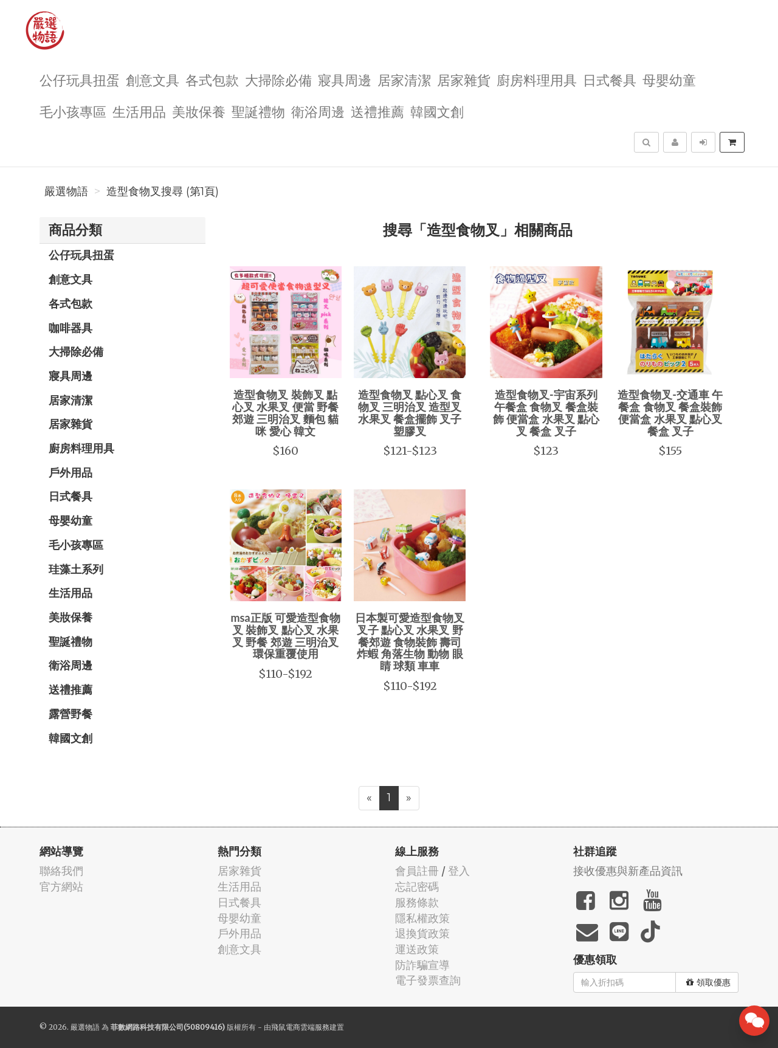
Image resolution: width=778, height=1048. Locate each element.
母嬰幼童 (669, 79)
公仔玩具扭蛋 (80, 79)
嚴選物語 (66, 191)
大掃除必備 (278, 79)
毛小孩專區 (73, 111)
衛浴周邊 (318, 111)
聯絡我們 (61, 871)
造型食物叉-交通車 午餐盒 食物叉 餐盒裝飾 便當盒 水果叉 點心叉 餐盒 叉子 (670, 412)
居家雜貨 (464, 79)
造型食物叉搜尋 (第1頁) (162, 191)
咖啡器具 (70, 327)
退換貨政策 (422, 933)
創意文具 (152, 79)
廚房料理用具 (537, 79)
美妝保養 (198, 111)
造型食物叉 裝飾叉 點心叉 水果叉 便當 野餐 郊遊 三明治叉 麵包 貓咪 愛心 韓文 (285, 412)
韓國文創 (437, 111)
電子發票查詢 (428, 980)
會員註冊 (417, 871)
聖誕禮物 (258, 111)
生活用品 (139, 111)
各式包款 (212, 79)
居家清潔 (404, 79)
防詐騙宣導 (422, 965)
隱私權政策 (422, 918)
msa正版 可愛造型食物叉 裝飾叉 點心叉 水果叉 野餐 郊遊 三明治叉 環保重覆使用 (285, 635)
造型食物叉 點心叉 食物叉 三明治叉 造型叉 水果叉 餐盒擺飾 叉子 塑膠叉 (410, 412)
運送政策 (417, 949)
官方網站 (61, 887)
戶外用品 (70, 472)
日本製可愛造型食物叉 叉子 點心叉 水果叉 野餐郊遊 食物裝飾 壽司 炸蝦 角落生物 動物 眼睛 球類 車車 (409, 641)
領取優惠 (708, 982)
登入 (459, 871)
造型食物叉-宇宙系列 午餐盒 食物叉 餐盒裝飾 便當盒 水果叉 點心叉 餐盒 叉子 (546, 412)
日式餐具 (609, 79)
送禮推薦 (377, 111)
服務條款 (417, 902)
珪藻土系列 (76, 569)
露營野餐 (70, 713)
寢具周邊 (344, 79)
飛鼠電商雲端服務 (300, 1027)
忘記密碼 (417, 887)
